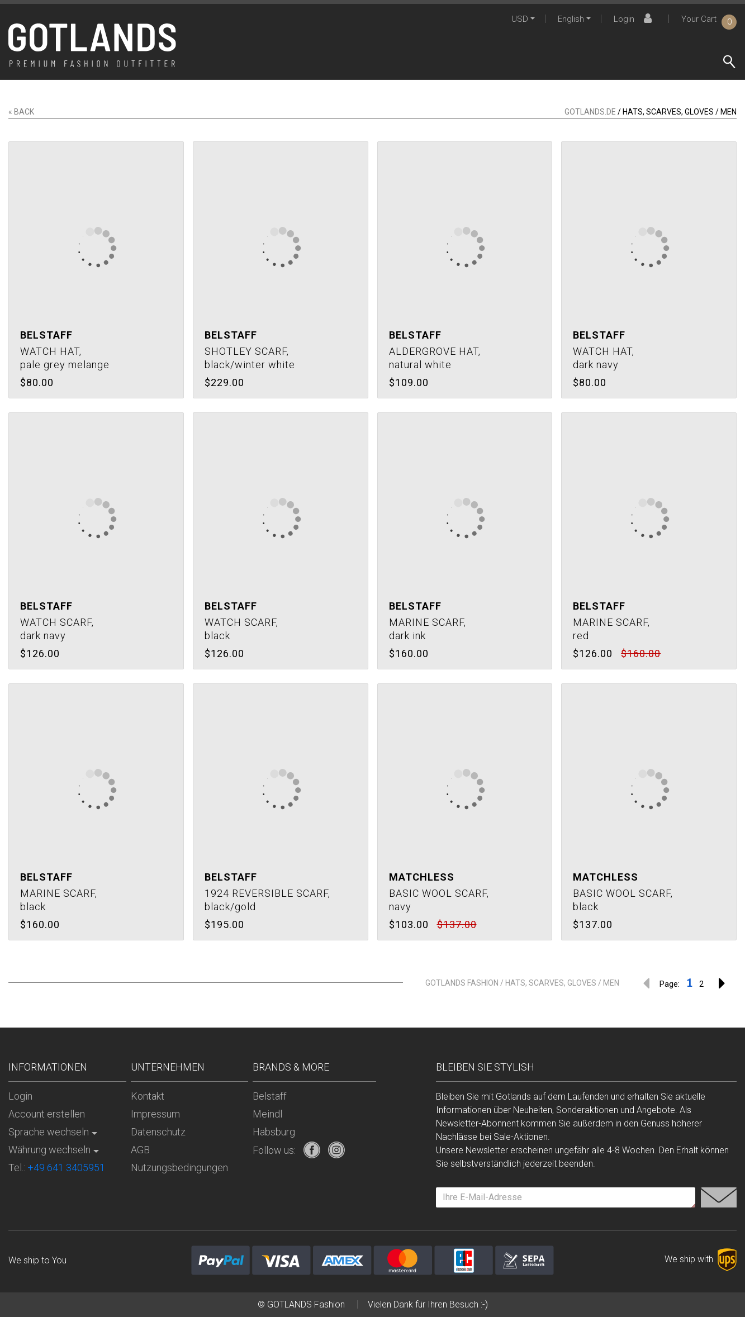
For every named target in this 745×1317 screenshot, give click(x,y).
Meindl (267, 1114)
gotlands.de (590, 111)
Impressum (155, 1114)
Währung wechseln (49, 1150)
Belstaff (270, 1096)
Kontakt (147, 1096)
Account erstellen (46, 1114)
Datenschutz (158, 1132)
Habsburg (274, 1132)
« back (21, 111)
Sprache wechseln (48, 1132)
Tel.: (56, 1167)
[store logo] (92, 45)
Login (635, 19)
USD (519, 19)
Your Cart (709, 19)
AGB (140, 1150)
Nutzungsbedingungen (179, 1167)
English (571, 19)
